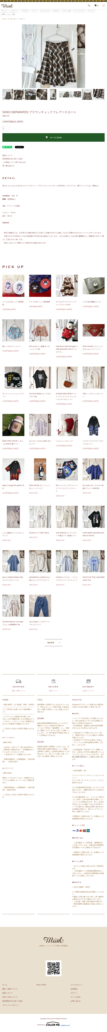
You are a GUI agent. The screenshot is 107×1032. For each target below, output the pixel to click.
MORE (51, 643)
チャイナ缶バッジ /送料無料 (39, 302)
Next (81, 56)
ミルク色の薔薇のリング (92, 302)
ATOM (43, 985)
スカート (22, 19)
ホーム (4, 19)
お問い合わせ (80, 757)
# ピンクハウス (44, 11)
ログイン (74, 993)
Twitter (76, 809)
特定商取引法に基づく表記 (12, 159)
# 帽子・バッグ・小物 (8, 14)
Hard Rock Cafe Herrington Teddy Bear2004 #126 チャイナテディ (67, 349)
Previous (25, 56)
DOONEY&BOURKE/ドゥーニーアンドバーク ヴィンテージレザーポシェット (66, 396)
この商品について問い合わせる (14, 162)
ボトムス (13, 19)
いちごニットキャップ (64, 441)
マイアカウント (76, 985)
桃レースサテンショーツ (11, 346)
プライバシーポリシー (10, 1005)
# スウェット (15, 11)
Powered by (53, 1024)
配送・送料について (9, 989)
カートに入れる (53, 137)
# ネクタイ (56, 11)
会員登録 (74, 989)
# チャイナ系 (67, 11)
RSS (38, 985)
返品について (7, 155)
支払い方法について (9, 997)
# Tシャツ (4, 11)
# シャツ (34, 11)
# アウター (25, 11)
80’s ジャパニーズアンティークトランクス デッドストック (67, 488)
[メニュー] (103, 5)
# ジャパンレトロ (79, 11)
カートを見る (76, 997)
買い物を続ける (8, 166)
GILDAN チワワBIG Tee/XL (39, 533)
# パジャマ (91, 11)
